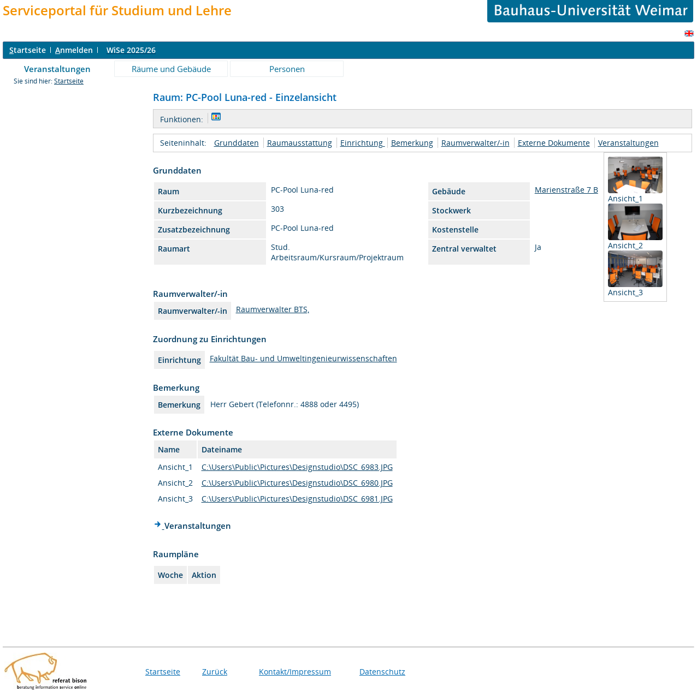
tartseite (27, 50)
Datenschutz (382, 671)
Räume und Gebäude (171, 68)
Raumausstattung (299, 143)
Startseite (69, 81)
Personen (287, 68)
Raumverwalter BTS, (272, 309)
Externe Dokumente (554, 143)
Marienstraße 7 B (566, 189)
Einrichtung (362, 143)
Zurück (214, 671)
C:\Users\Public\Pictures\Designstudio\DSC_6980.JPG (297, 483)
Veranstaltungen (57, 68)
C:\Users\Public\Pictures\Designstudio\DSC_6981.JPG (297, 498)
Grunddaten (236, 143)
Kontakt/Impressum (295, 671)
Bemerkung (412, 143)
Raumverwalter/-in (475, 143)
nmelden (74, 50)
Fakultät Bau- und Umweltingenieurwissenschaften (303, 358)
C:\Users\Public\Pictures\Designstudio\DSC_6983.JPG (297, 467)
